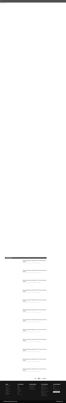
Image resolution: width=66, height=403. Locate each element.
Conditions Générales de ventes (10, 401)
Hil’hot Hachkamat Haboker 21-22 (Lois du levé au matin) (34, 359)
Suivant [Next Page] (44, 378)
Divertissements (8, 391)
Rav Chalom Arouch (32, 385)
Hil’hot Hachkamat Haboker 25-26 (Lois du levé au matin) (35, 340)
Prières (7, 386)
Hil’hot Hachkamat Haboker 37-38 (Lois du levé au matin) (34, 281)
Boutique (7, 392)
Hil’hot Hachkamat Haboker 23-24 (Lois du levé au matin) (34, 350)
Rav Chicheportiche (35, 262)
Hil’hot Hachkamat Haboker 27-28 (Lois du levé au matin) (34, 330)
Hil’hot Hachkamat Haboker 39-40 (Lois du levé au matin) (35, 271)
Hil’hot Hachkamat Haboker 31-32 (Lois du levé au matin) (34, 310)
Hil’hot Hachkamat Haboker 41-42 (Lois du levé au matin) (34, 261)
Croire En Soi (19, 389)
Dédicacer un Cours (44, 393)
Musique (7, 390)
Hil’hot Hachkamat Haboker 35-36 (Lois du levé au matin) (35, 290)
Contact (7, 394)
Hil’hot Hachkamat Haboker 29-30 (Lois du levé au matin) (35, 320)
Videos (39, 262)
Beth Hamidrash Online (44, 395)
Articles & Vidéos (8, 385)
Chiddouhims (43, 386)
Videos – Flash (19, 394)
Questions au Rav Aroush (45, 391)
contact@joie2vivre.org (56, 390)
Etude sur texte (25, 262)
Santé (18, 393)
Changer (18, 386)
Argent (18, 385)
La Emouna (19, 391)
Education (18, 390)
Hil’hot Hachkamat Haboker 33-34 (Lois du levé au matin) (34, 300)
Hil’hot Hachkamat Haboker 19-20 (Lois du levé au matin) (34, 369)
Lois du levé (31, 262)
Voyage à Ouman (43, 392)
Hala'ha (28, 262)
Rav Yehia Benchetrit (32, 389)
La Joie (18, 392)
